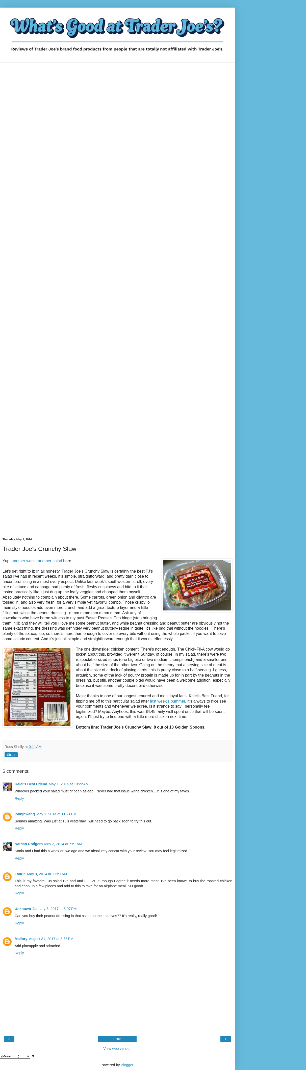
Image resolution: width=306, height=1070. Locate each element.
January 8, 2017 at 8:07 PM (55, 909)
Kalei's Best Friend (31, 784)
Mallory (21, 939)
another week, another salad (37, 561)
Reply (19, 798)
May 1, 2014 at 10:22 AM (69, 784)
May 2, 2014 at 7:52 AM (63, 844)
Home (117, 1039)
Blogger (127, 1065)
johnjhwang (25, 814)
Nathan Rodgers (29, 844)
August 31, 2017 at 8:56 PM (51, 939)
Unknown (23, 909)
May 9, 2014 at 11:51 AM (47, 874)
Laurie (20, 874)
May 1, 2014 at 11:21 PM (56, 814)
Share (11, 755)
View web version (117, 1049)
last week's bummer (167, 701)
